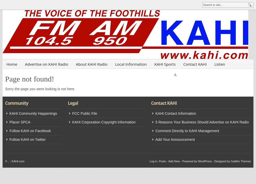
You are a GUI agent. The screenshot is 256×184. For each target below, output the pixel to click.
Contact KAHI (195, 64)
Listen (220, 64)
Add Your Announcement (175, 139)
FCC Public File (84, 113)
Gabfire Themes (241, 161)
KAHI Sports (165, 64)
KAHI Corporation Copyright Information (103, 122)
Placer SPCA (19, 122)
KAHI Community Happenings (33, 113)
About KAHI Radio (92, 64)
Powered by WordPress (197, 161)
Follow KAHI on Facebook (30, 131)
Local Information (131, 64)
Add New (174, 161)
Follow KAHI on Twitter (27, 139)
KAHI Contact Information (175, 113)
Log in (153, 161)
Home (11, 64)
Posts (162, 161)
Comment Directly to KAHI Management (187, 131)
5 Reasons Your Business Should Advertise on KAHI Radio (202, 122)
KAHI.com (16, 161)
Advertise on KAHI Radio (46, 64)
